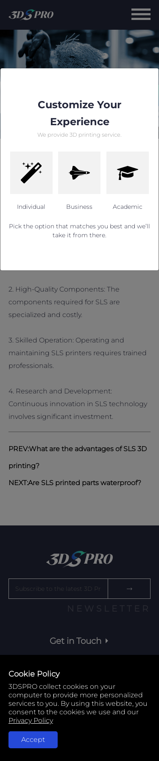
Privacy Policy (30, 720)
